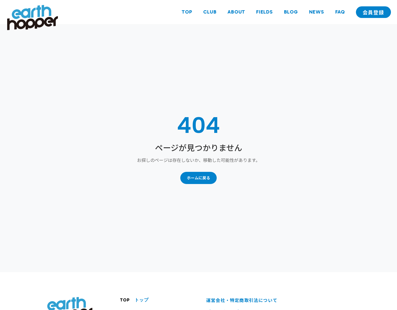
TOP (187, 12)
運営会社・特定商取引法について (241, 300)
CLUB (209, 12)
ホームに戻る (198, 177)
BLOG (291, 12)
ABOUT (236, 12)
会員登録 (373, 12)
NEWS (316, 12)
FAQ (340, 12)
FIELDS (264, 12)
